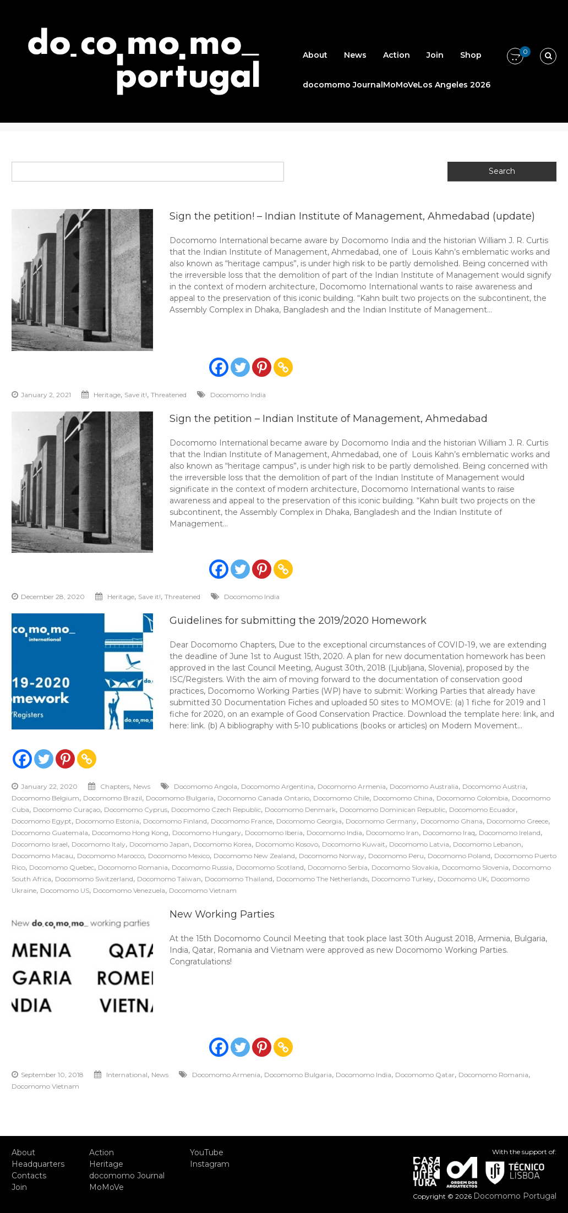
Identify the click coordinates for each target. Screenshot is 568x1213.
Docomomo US (64, 890)
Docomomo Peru (396, 856)
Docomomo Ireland (509, 832)
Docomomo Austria (494, 786)
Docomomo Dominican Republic (392, 809)
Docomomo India (238, 395)
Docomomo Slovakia (405, 867)
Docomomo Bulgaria (180, 798)
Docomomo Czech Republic (216, 809)
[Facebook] (218, 367)
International (127, 1075)
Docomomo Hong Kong (130, 832)
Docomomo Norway (331, 856)
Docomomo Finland (175, 821)
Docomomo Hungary (206, 832)
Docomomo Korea (222, 844)
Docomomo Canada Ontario (263, 798)
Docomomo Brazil (112, 798)
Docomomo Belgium (45, 798)
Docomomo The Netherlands (322, 879)
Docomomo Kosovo (286, 844)
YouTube (206, 1152)
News (355, 55)
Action (396, 55)
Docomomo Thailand (238, 879)
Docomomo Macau (42, 856)
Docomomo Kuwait (353, 844)
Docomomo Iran (392, 832)
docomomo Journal (343, 85)
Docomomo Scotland (270, 867)
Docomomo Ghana (451, 821)
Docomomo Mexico (179, 856)
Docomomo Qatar (425, 1075)
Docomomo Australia (424, 786)
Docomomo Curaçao (66, 809)
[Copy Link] (283, 367)
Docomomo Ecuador (482, 809)
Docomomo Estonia (107, 821)
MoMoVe (400, 85)
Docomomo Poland (459, 856)
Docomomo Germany (381, 821)
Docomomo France (241, 821)
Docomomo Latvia (419, 844)
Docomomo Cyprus (135, 809)
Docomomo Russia (202, 867)
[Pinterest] (261, 367)
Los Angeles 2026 (454, 85)
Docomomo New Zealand (254, 856)
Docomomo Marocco (110, 856)
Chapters (114, 786)
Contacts (29, 1176)
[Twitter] (240, 367)
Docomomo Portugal (514, 1196)
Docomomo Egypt (42, 821)
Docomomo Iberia (274, 832)
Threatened (169, 395)
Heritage (107, 395)
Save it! (135, 395)
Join (435, 55)
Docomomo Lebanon (487, 844)
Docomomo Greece (517, 821)
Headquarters (38, 1164)
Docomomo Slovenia (475, 867)
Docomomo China (403, 798)
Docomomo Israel (40, 844)
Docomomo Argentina (277, 786)
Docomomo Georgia (309, 821)
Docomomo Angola (205, 786)
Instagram (210, 1164)
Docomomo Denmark (300, 809)
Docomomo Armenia (352, 786)
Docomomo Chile (341, 798)
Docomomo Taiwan (169, 879)
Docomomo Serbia (338, 867)
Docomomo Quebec (61, 867)
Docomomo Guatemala (50, 832)
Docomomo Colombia (472, 798)
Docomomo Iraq (449, 832)
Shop (471, 55)
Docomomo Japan (159, 844)
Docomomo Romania (133, 867)
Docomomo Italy (98, 844)
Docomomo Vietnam (203, 890)
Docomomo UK (462, 879)
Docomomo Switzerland (94, 879)
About (315, 55)
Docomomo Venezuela (129, 890)
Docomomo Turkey (403, 879)
